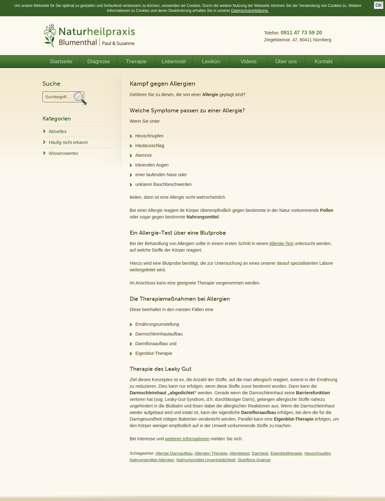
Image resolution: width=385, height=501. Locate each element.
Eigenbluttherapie (286, 453)
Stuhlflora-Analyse (254, 460)
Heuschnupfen (317, 453)
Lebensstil (174, 61)
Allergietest (239, 453)
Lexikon (211, 61)
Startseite (61, 61)
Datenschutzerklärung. (250, 10)
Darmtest (260, 453)
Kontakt (324, 61)
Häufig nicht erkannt (68, 142)
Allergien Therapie (210, 453)
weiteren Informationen (187, 438)
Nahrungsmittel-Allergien (152, 460)
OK (379, 5)
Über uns (286, 61)
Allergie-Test (281, 243)
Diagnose (99, 61)
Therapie (136, 61)
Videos (249, 61)
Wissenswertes (63, 153)
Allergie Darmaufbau (173, 453)
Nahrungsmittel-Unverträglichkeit (206, 460)
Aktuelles (58, 131)
